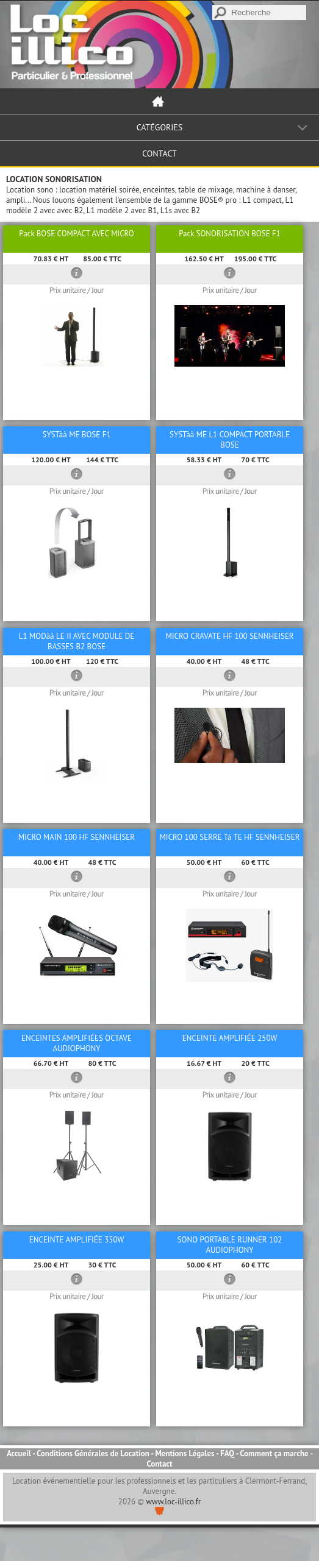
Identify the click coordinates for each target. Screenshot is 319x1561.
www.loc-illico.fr (173, 1501)
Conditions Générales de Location (93, 1453)
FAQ (227, 1453)
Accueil (19, 1453)
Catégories (160, 127)
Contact (159, 153)
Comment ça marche (274, 1453)
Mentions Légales (184, 1453)
